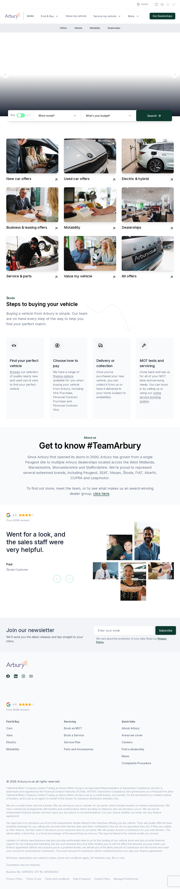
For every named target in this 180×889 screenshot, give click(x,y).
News (125, 757)
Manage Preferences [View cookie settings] (126, 879)
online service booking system (150, 397)
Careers (127, 743)
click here (101, 494)
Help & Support (82, 879)
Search (154, 115)
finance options (63, 376)
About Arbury (130, 729)
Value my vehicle (76, 15)
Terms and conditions (57, 879)
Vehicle (78, 28)
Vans (9, 736)
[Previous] (5, 74)
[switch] (21, 115)
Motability (95, 28)
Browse (15, 372)
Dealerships (114, 28)
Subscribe (165, 630)
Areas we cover (132, 736)
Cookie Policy (102, 879)
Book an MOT (73, 729)
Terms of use (33, 879)
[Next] (174, 74)
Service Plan (72, 743)
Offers (63, 28)
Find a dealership (133, 750)
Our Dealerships (162, 15)
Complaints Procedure (136, 764)
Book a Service (74, 736)
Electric (11, 743)
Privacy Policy (14, 879)
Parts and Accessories (78, 750)
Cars (9, 729)
